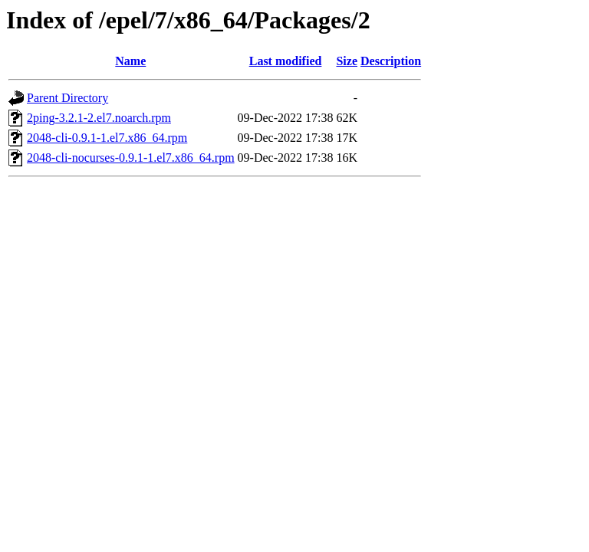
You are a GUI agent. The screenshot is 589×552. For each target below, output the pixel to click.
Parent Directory (67, 97)
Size (346, 60)
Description (390, 60)
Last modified (285, 60)
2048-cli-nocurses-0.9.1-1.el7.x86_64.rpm (131, 157)
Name (130, 60)
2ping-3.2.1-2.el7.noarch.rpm (99, 117)
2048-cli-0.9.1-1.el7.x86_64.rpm (107, 137)
